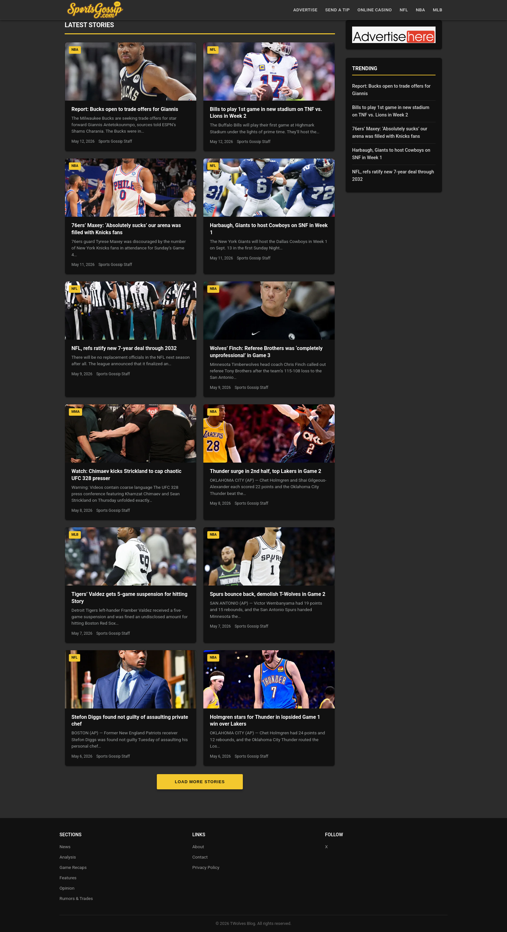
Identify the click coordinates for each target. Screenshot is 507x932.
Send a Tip (337, 9)
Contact (200, 857)
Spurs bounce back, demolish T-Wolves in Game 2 (267, 594)
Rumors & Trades (76, 898)
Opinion (66, 888)
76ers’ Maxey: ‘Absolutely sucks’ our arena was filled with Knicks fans (389, 132)
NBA (420, 9)
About (198, 846)
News (64, 846)
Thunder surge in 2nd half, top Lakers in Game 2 (265, 471)
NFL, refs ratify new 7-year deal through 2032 (124, 348)
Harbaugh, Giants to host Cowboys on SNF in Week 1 (391, 154)
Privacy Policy (206, 867)
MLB (437, 9)
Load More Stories (200, 781)
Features (68, 877)
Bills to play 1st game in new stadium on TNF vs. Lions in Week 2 (390, 111)
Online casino (375, 9)
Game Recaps (73, 867)
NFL (404, 9)
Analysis (67, 857)
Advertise (305, 9)
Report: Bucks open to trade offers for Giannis (124, 109)
